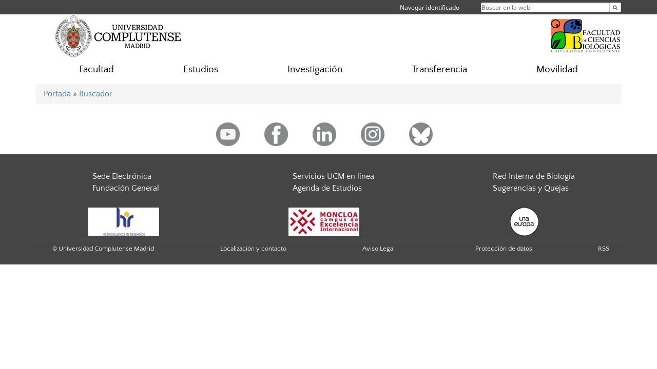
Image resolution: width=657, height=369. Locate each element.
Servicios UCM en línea (333, 176)
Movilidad (557, 69)
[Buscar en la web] (615, 7)
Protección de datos (503, 248)
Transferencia (439, 69)
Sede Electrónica (121, 176)
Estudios (200, 69)
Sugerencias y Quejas (531, 188)
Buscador (95, 93)
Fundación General (125, 188)
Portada (57, 93)
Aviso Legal (378, 248)
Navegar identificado (429, 7)
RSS (603, 248)
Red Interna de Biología (534, 176)
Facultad (96, 69)
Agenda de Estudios (327, 188)
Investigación (314, 69)
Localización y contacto (253, 248)
